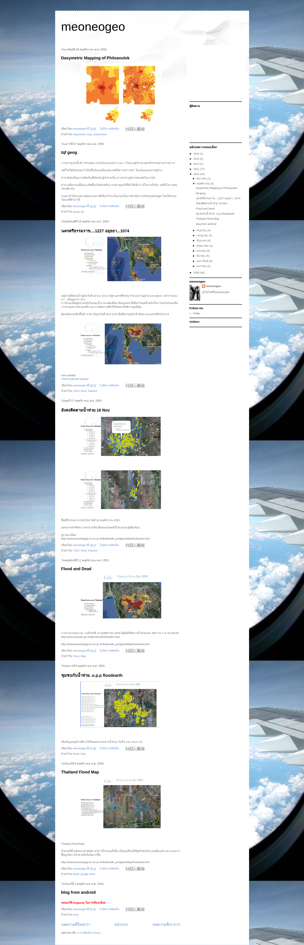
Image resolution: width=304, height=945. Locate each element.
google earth (88, 874)
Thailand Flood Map (80, 772)
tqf (82, 211)
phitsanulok (100, 134)
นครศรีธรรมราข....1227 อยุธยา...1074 (95, 231)
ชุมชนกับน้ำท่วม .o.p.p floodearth (92, 675)
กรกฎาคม (203, 235)
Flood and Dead (76, 569)
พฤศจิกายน (203, 183)
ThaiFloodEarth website (75, 378)
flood (83, 390)
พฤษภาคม (203, 245)
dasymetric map (83, 134)
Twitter (196, 313)
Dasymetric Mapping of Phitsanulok (95, 58)
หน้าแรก (121, 925)
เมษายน (202, 250)
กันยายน (202, 230)
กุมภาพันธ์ (203, 261)
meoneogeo (93, 26)
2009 (197, 272)
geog (76, 211)
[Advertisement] (214, 73)
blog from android (78, 892)
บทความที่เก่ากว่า (166, 925)
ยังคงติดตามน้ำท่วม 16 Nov (85, 410)
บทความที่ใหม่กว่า (75, 925)
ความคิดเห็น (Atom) (89, 932)
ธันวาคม (202, 178)
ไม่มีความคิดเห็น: (110, 128)
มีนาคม (201, 255)
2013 (197, 163)
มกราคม (202, 266)
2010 (76, 390)
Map (83, 656)
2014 (197, 158)
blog (76, 914)
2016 (197, 153)
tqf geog (69, 152)
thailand (92, 390)
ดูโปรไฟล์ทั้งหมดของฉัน (215, 292)
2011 (197, 169)
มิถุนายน (202, 240)
